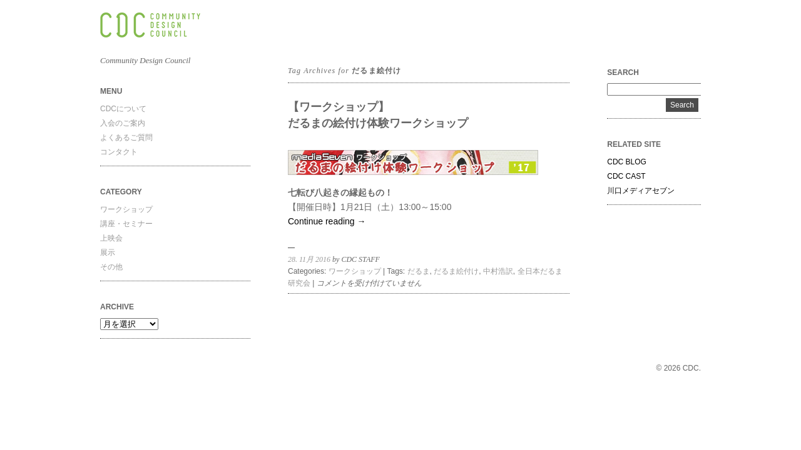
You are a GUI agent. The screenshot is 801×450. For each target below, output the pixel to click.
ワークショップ (126, 209)
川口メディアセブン (641, 190)
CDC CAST (626, 176)
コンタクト (119, 152)
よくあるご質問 (126, 137)
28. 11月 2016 (309, 259)
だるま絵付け (456, 271)
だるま (418, 271)
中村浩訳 (498, 271)
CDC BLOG (626, 162)
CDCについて (123, 108)
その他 (111, 266)
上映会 (111, 238)
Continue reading (327, 221)
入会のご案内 (122, 123)
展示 (107, 252)
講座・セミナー (126, 223)
